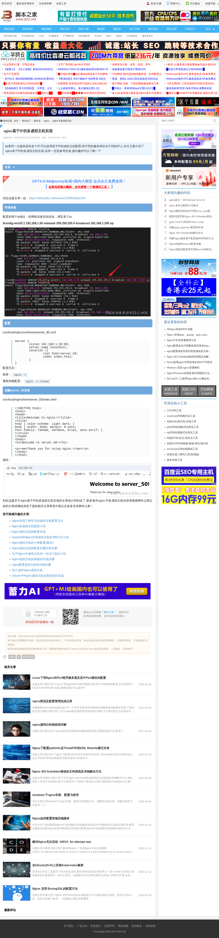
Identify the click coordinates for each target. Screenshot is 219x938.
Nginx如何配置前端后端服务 (51, 818)
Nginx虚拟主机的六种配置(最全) (32, 542)
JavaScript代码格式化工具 (181, 416)
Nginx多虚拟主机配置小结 (29, 526)
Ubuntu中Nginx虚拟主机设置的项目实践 (38, 575)
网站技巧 (26, 121)
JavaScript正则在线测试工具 (182, 449)
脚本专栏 (65, 28)
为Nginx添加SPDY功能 (180, 329)
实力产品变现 (11, 73)
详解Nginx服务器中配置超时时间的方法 (191, 238)
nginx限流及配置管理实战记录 (52, 701)
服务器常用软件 (25, 3)
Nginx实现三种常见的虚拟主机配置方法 (37, 520)
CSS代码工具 (174, 410)
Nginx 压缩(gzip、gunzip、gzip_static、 (188, 334)
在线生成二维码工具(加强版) (183, 454)
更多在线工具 (174, 460)
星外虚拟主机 (10, 36)
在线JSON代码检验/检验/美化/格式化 (187, 443)
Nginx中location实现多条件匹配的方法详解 (191, 373)
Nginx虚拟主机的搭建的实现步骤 (33, 559)
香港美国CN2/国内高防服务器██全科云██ (28, 93)
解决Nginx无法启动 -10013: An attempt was (62, 841)
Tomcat (97, 36)
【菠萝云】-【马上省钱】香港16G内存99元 (28, 69)
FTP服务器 (68, 36)
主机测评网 (45, 3)
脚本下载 (84, 28)
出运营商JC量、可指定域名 (19, 64)
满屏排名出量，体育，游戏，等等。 (132, 64)
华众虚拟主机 (27, 36)
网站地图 (123, 925)
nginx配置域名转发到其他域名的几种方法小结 (193, 351)
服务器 (117, 28)
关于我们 (69, 925)
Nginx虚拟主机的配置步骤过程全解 (34, 548)
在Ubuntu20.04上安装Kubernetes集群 (57, 865)
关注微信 (195, 3)
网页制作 (28, 28)
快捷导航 (212, 3)
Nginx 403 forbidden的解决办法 (186, 233)
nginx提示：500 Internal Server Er (187, 200)
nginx (108, 36)
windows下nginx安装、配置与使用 (55, 794)
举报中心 (175, 3)
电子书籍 (134, 28)
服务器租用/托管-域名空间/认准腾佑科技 (189, 88)
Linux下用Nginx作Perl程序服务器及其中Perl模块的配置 (69, 677)
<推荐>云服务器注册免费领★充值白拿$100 (191, 64)
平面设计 (190, 28)
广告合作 (82, 925)
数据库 (101, 28)
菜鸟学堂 (7, 3)
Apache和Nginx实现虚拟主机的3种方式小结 (40, 537)
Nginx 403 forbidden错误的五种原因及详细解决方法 (66, 771)
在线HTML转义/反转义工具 (182, 438)
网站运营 (172, 28)
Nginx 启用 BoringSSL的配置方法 (55, 888)
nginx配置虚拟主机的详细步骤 (31, 564)
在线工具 (61, 3)
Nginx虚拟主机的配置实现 (29, 531)
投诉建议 (137, 925)
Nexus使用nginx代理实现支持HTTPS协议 (189, 362)
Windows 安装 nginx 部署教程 (183, 367)
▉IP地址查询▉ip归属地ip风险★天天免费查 (83, 73)
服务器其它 (147, 36)
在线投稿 (150, 925)
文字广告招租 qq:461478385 (74, 64)
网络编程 (46, 28)
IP (19, 657)
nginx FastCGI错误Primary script (186, 222)
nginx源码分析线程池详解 (49, 724)
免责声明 (109, 925)
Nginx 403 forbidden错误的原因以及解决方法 (191, 356)
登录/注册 (156, 3)
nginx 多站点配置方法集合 (183, 205)
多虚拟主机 (28, 657)
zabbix (119, 36)
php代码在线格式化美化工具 (183, 427)
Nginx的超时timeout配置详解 (185, 244)
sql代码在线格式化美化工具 (182, 432)
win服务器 (54, 36)
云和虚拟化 (132, 36)
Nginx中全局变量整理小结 (181, 340)
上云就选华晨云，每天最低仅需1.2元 (79, 88)
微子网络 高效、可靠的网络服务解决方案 (135, 83)
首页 (16, 121)
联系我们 (96, 925)
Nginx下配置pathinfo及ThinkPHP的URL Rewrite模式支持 (70, 748)
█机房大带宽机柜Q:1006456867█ (185, 69)
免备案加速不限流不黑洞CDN (129, 69)
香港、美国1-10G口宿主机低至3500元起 (135, 78)
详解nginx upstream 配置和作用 (186, 227)
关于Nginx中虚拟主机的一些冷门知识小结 (39, 553)
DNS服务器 (84, 36)
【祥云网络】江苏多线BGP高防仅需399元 (190, 83)
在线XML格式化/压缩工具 (181, 421)
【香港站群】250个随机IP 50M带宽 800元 (82, 78)
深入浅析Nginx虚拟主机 (27, 570)
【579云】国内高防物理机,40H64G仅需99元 (29, 78)
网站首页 (9, 28)
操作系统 (153, 28)
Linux (41, 36)
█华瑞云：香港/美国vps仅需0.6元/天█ (133, 88)
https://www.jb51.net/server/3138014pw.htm (57, 198)
